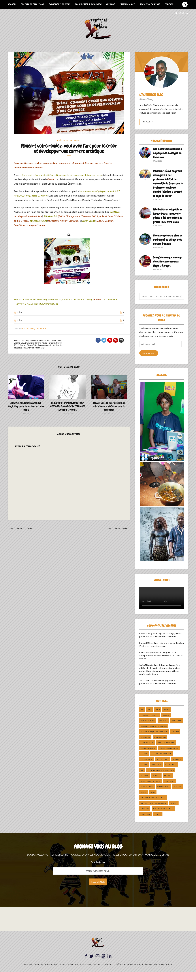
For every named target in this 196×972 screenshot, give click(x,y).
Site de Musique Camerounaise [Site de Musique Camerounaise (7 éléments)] (153, 803)
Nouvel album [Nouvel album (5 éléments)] (147, 787)
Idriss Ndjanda (146, 665)
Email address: (98, 862)
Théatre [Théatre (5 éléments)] (173, 803)
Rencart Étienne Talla (28, 345)
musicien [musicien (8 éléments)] (156, 776)
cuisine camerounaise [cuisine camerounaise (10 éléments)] (169, 748)
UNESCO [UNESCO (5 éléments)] (158, 814)
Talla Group (40, 347)
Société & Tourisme (150, 4)
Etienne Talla (19, 343)
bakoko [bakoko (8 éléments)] (166, 715)
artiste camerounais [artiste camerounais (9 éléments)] (149, 715)
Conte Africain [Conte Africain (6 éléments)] (147, 743)
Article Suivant (117, 528)
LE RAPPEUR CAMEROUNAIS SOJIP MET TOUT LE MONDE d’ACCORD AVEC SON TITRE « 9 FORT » (67, 406)
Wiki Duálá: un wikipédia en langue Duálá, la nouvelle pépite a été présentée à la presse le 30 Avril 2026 (167, 216)
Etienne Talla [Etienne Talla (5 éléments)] (170, 765)
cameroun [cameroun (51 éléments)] (145, 737)
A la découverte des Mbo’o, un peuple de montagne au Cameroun (167, 153)
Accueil (12, 4)
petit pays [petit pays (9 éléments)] (177, 787)
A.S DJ (142, 680)
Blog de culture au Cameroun (38, 340)
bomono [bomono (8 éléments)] (175, 731)
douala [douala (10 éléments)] (144, 765)
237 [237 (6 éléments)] (142, 709)
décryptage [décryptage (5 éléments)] (156, 765)
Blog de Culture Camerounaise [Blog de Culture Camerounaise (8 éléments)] (154, 726)
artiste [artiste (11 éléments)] (167, 709)
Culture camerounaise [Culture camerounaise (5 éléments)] (161, 754)
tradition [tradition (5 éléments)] (145, 809)
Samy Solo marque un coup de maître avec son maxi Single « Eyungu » (167, 261)
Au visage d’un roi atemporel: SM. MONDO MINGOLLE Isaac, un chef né (161, 655)
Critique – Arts (128, 4)
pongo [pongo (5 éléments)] (143, 792)
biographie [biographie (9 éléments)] (176, 720)
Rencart (51, 343)
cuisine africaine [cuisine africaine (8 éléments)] (148, 748)
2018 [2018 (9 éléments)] (150, 709)
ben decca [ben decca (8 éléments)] (163, 720)
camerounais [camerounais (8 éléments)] (160, 737)
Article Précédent (21, 528)
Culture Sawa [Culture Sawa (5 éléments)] (146, 759)
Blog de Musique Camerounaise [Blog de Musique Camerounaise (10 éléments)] (154, 731)
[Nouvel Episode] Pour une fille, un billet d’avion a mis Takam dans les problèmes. (109, 406)
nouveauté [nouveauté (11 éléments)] (169, 781)
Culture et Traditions (32, 4)
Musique (110, 4)
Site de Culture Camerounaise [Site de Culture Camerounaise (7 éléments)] (153, 798)
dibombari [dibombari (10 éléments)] (177, 759)
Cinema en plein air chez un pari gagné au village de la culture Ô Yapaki (167, 239)
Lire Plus (146, 122)
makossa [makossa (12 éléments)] (144, 776)
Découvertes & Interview (88, 4)
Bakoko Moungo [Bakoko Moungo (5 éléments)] (148, 720)
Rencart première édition (48, 345)
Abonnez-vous (149, 353)
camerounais (56, 340)
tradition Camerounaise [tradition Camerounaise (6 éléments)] (163, 809)
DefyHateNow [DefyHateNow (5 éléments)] (162, 759)
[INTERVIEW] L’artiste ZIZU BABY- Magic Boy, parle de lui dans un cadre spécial (26, 406)
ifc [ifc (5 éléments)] (142, 770)
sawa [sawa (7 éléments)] (153, 792)
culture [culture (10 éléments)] (144, 754)
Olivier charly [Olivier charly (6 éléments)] (163, 787)
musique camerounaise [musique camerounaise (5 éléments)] (151, 781)
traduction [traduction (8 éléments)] (146, 814)
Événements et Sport (59, 4)
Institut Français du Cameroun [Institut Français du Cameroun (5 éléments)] (160, 770)
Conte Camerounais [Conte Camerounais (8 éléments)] (166, 743)
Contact (169, 4)
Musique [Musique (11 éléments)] (168, 776)
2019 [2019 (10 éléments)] (158, 709)
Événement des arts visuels (36, 343)
